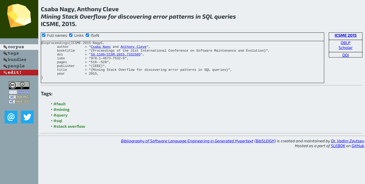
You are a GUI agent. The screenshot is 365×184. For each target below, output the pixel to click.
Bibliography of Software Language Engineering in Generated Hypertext (187, 148)
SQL (207, 16)
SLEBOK (338, 153)
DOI (345, 54)
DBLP (345, 42)
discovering (135, 16)
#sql (58, 128)
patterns (181, 16)
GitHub (358, 153)
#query (61, 122)
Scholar (345, 47)
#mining (62, 116)
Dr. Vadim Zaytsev (347, 148)
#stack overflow (69, 133)
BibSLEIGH (265, 148)
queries (225, 16)
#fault (60, 111)
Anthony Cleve (133, 48)
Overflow (93, 16)
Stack (70, 16)
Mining (51, 16)
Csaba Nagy (101, 48)
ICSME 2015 (346, 35)
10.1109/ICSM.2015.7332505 (116, 57)
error (160, 16)
